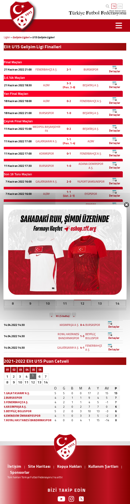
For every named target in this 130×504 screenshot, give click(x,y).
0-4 (82, 325)
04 (26, 370)
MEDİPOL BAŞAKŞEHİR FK (46, 129)
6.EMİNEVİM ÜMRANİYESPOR (22, 416)
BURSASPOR (91, 70)
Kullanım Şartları (103, 466)
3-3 (69, 83)
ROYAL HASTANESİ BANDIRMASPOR (68, 336)
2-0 (69, 182)
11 (26, 382)
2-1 (69, 70)
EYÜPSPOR (91, 194)
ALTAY (46, 85)
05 (33, 370)
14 (46, 382)
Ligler (7, 37)
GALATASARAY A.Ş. (46, 141)
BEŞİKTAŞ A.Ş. (91, 85)
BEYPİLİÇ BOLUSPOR (92, 336)
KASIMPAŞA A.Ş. (69, 325)
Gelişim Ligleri (20, 37)
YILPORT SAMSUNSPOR (91, 182)
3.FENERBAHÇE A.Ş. (16, 402)
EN (120, 6)
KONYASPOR (46, 154)
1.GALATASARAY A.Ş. (17, 393)
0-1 (69, 154)
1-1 (69, 139)
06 (39, 370)
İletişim (14, 466)
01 (7, 370)
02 (13, 370)
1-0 (69, 113)
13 (39, 382)
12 (33, 382)
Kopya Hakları (69, 466)
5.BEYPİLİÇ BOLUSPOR (17, 411)
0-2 (69, 101)
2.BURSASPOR (13, 398)
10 (20, 382)
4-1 (82, 348)
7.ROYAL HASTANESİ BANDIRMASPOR (27, 420)
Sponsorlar (19, 472)
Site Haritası (39, 466)
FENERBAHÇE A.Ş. (46, 70)
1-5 (82, 336)
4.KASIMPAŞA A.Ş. (15, 407)
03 (20, 370)
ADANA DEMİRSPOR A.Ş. (91, 166)
